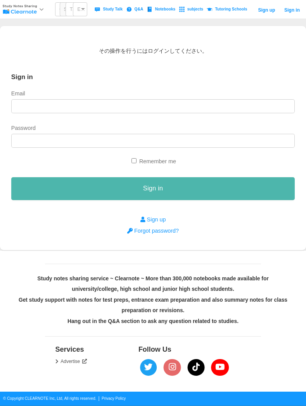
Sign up (266, 10)
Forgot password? (153, 230)
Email (18, 93)
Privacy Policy (114, 398)
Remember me (157, 161)
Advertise (74, 361)
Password (23, 128)
